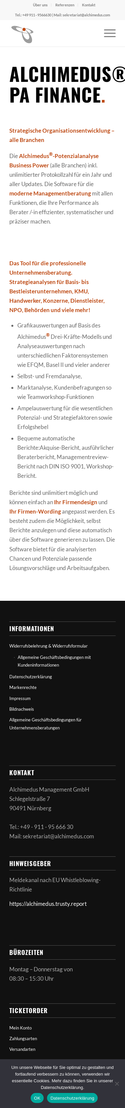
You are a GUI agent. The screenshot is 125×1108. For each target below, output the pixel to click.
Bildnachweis (21, 709)
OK (37, 1098)
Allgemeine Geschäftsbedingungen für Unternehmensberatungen (45, 723)
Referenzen (64, 5)
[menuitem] (40, 5)
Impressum (20, 698)
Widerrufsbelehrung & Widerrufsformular (48, 646)
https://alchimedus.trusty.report (48, 903)
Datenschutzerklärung (30, 676)
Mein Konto (20, 1027)
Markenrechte (23, 687)
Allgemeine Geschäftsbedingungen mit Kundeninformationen (54, 661)
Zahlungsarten (23, 1038)
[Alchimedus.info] (51, 33)
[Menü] (106, 33)
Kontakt (88, 5)
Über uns (40, 5)
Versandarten (22, 1049)
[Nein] (116, 1083)
